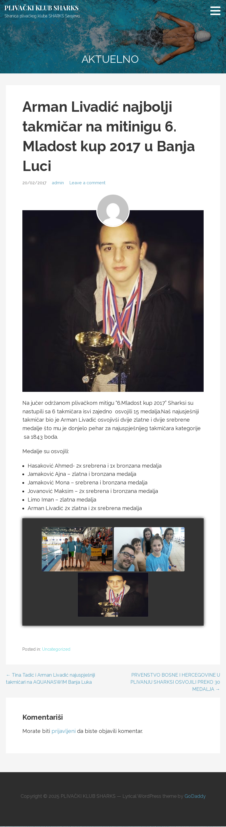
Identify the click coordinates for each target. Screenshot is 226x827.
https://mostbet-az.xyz (197, 826)
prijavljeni (63, 731)
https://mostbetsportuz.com (209, 826)
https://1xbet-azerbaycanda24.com (216, 826)
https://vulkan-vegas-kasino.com (203, 826)
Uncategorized (56, 649)
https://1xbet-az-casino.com (178, 826)
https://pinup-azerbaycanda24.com (185, 826)
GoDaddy (195, 796)
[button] (217, 10)
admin (58, 182)
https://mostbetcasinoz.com (192, 826)
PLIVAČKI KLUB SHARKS (41, 7)
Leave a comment (87, 182)
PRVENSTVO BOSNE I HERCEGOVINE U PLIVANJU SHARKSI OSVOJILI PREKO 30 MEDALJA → (175, 682)
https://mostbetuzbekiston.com (172, 826)
